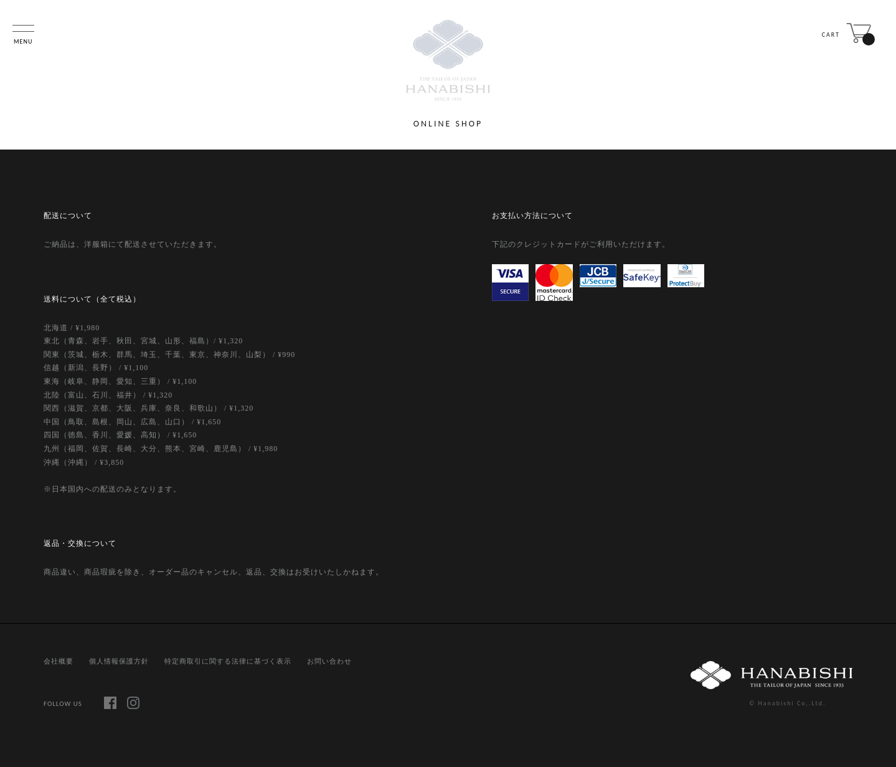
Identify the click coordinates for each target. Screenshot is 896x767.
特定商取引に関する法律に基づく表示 (227, 661)
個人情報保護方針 (119, 661)
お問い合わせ (329, 661)
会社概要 (58, 661)
